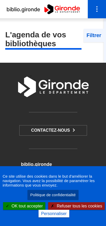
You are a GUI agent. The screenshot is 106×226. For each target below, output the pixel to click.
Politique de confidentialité (53, 195)
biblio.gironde (36, 164)
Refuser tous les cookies (76, 206)
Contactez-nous (50, 130)
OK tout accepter (24, 206)
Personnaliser (54, 213)
